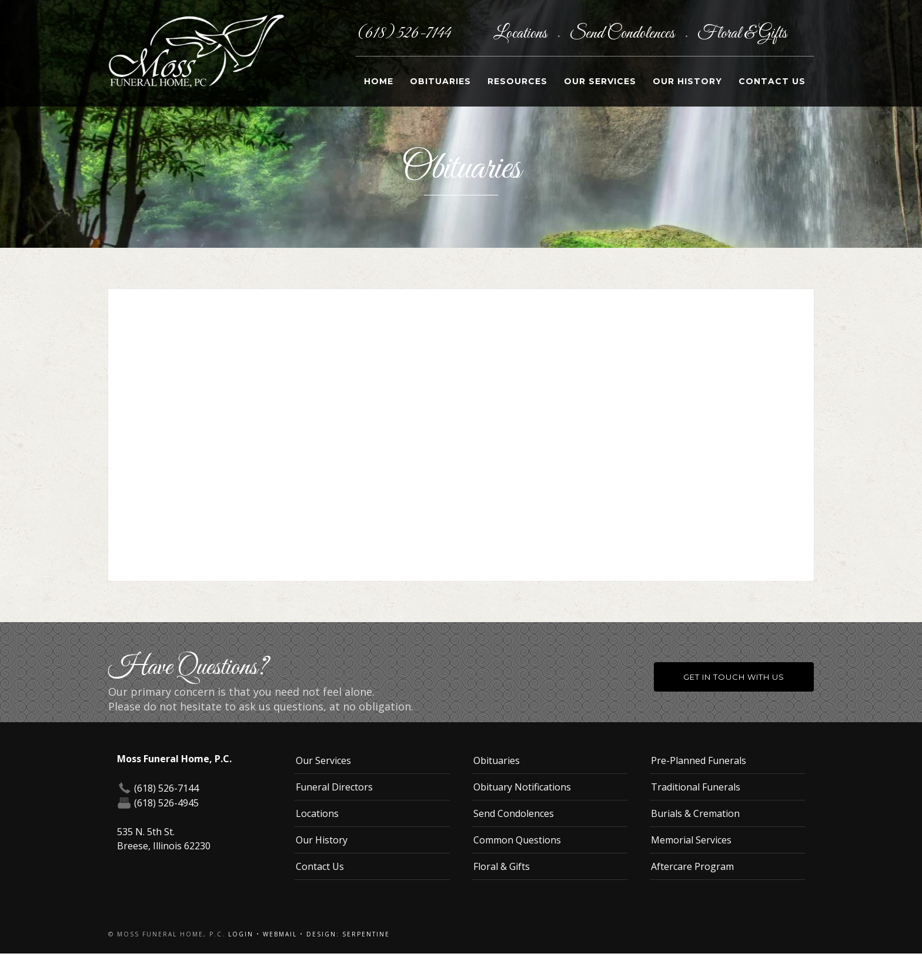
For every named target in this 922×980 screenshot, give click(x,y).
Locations (521, 33)
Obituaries (440, 81)
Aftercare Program (692, 866)
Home (378, 81)
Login (240, 934)
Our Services (600, 81)
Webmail (280, 934)
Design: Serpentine (348, 934)
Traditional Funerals (695, 786)
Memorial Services (691, 839)
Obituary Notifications (522, 786)
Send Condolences (623, 33)
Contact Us (772, 81)
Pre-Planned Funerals (698, 760)
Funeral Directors (334, 786)
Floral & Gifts (742, 33)
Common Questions (517, 839)
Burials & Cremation (695, 813)
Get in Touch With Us (733, 677)
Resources (517, 81)
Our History (687, 81)
